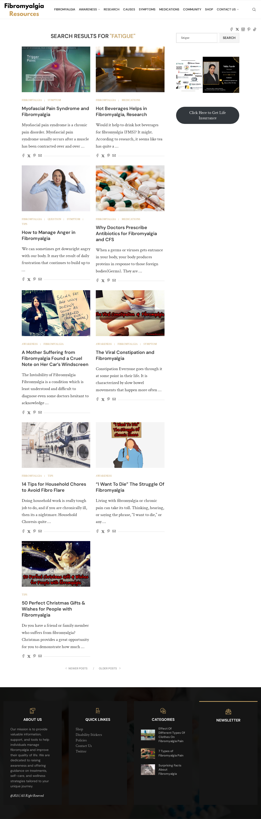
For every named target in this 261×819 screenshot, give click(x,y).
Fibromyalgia (64, 9)
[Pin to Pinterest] (34, 156)
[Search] (254, 9)
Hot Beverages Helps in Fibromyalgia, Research (121, 111)
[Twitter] (237, 29)
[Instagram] (243, 29)
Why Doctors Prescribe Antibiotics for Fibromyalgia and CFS (126, 233)
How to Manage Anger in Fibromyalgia (48, 235)
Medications (169, 9)
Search (229, 38)
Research (111, 9)
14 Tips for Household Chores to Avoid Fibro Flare (54, 487)
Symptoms (147, 9)
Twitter (81, 751)
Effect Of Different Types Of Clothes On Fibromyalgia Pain (171, 735)
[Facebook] (231, 29)
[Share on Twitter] (29, 156)
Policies (81, 740)
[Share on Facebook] (23, 156)
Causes (129, 9)
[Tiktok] (254, 29)
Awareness (88, 9)
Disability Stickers (89, 734)
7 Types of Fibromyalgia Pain (170, 753)
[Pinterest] (249, 29)
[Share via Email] (40, 156)
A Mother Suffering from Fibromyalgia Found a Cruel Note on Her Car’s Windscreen (55, 358)
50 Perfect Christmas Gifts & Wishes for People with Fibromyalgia (53, 609)
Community (192, 9)
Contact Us (226, 9)
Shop (209, 9)
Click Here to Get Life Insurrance (207, 115)
